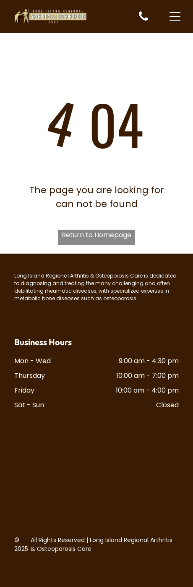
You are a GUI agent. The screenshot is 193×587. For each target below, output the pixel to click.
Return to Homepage (96, 235)
